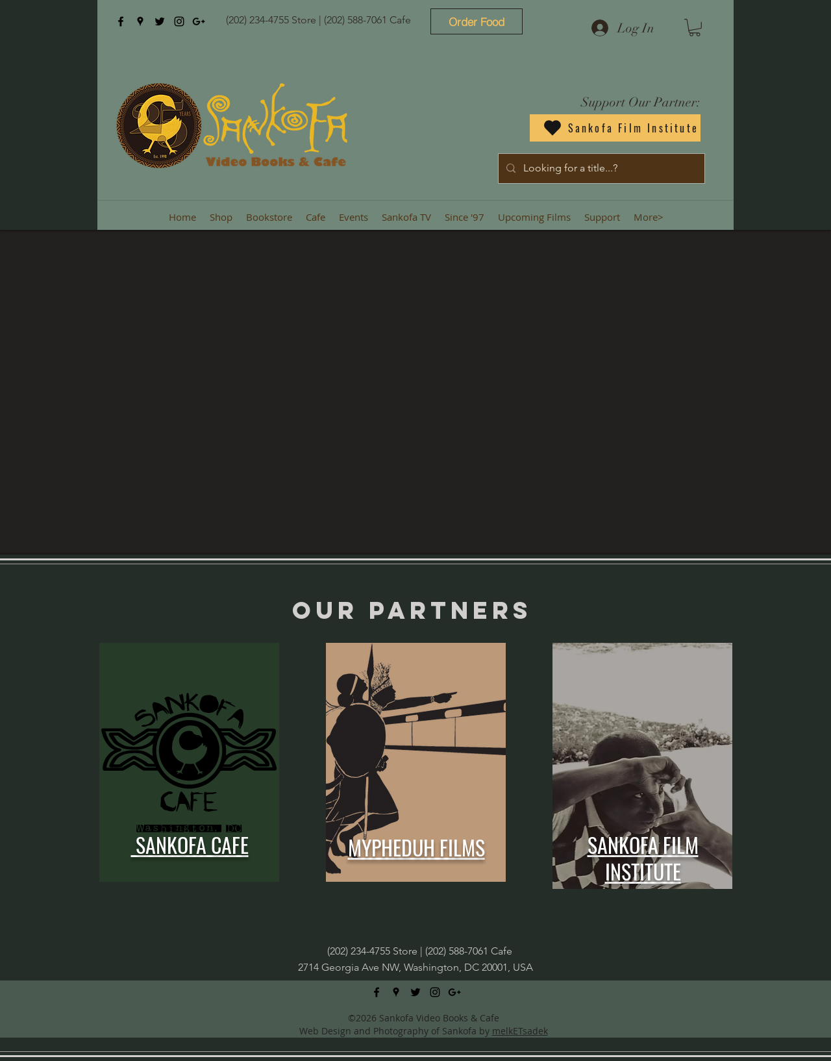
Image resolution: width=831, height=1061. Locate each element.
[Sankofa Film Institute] (615, 128)
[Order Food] (476, 21)
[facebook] (120, 21)
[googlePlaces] (140, 21)
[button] (694, 27)
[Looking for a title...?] (600, 168)
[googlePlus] (198, 21)
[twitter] (159, 21)
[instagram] (179, 21)
